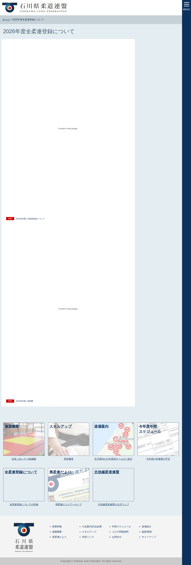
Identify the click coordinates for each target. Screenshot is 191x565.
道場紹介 (146, 526)
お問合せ (116, 537)
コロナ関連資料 (120, 531)
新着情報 (57, 526)
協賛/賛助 (147, 531)
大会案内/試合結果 (92, 526)
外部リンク (88, 537)
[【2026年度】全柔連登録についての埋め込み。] (68, 128)
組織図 (32, 459)
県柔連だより (59, 537)
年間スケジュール (121, 526)
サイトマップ (149, 537)
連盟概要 (57, 531)
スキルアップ (89, 531)
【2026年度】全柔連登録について (30, 219)
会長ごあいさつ (20, 459)
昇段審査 (68, 459)
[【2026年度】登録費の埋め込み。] (68, 309)
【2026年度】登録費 (24, 401)
